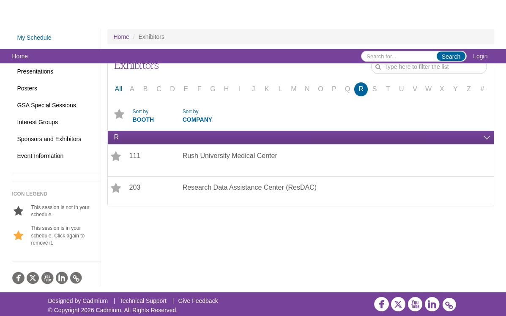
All (119, 89)
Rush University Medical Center (230, 155)
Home (20, 56)
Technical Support (143, 300)
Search (451, 56)
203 (135, 187)
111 (135, 155)
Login (480, 56)
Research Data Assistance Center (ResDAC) (250, 187)
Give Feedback (198, 300)
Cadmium (95, 300)
